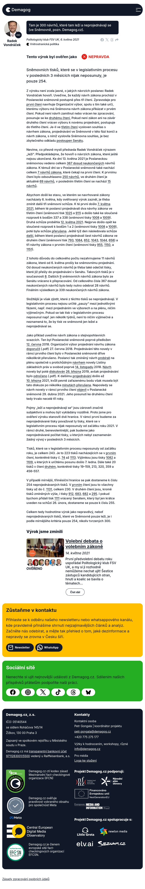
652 (86, 240)
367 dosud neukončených (85, 163)
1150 (107, 245)
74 (63, 457)
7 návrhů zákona (49, 172)
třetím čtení (69, 127)
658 (111, 240)
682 (85, 494)
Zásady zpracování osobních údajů (25, 879)
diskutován (57, 371)
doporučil (33, 349)
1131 (49, 489)
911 (78, 213)
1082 (109, 457)
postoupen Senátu (70, 140)
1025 (68, 213)
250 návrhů (70, 177)
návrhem (78, 362)
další (29, 236)
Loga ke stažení (85, 760)
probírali (104, 358)
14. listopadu (84, 367)
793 (71, 240)
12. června (33, 344)
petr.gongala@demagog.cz (92, 731)
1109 (29, 462)
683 (78, 494)
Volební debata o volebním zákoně (84, 543)
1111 (56, 498)
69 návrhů (47, 181)
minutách (69, 385)
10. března (33, 380)
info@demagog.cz (87, 749)
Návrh (107, 367)
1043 (94, 240)
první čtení (34, 104)
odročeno (40, 376)
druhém (50, 466)
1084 (78, 240)
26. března (73, 371)
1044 (103, 240)
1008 (95, 217)
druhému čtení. (60, 118)
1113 (73, 457)
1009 (106, 217)
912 (71, 494)
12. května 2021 (72, 222)
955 (100, 245)
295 (94, 494)
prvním (111, 453)
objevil (81, 389)
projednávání (82, 376)
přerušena (59, 231)
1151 (29, 249)
